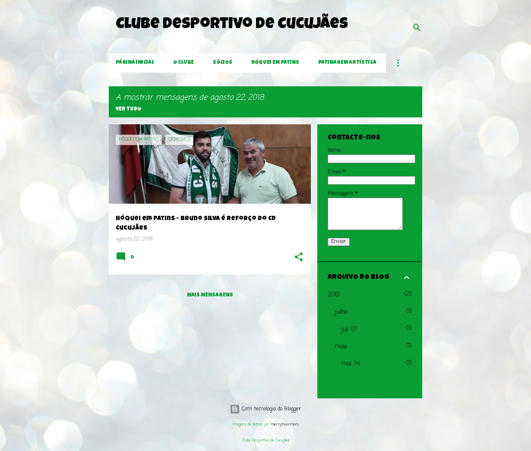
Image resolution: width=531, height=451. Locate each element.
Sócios (222, 63)
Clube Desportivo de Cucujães (232, 25)
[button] (299, 258)
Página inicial (135, 63)
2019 (334, 295)
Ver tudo (128, 109)
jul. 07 (349, 329)
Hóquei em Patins (275, 63)
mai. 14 (350, 364)
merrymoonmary (285, 424)
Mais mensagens (210, 295)
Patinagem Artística (347, 63)
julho (341, 312)
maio (341, 346)
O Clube (183, 63)
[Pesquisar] (417, 27)
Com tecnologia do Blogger (265, 409)
